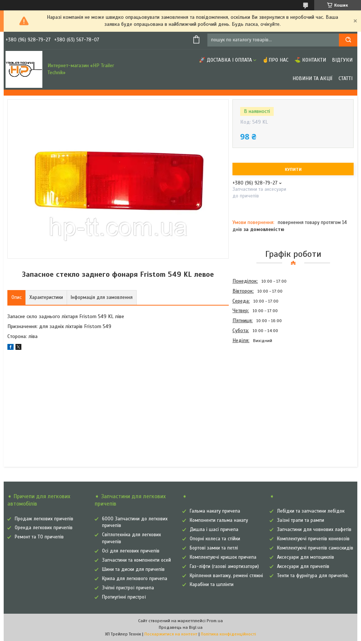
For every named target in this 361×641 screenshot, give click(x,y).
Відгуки (342, 60)
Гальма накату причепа (215, 511)
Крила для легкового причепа (134, 579)
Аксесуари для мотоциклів (305, 557)
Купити (293, 169)
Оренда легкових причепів (44, 528)
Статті (346, 78)
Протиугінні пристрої (124, 597)
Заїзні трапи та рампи (300, 520)
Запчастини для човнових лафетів (314, 530)
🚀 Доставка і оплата (225, 60)
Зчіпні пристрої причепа (128, 588)
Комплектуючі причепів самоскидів (315, 548)
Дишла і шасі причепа (214, 530)
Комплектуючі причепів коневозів (313, 539)
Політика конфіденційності (228, 634)
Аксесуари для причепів (303, 566)
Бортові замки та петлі (214, 548)
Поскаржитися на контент (170, 634)
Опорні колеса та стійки (215, 539)
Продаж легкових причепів (44, 519)
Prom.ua (215, 620)
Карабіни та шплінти (212, 584)
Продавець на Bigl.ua (181, 627)
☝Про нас (275, 60)
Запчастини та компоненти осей (136, 560)
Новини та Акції (312, 78)
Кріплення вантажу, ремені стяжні (226, 576)
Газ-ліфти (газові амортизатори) (224, 566)
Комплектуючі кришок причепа (223, 557)
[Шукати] (348, 40)
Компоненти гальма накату (219, 520)
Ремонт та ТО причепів (39, 537)
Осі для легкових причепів (131, 551)
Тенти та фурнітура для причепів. (313, 576)
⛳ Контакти (310, 60)
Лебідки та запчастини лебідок (310, 511)
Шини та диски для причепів (133, 569)
